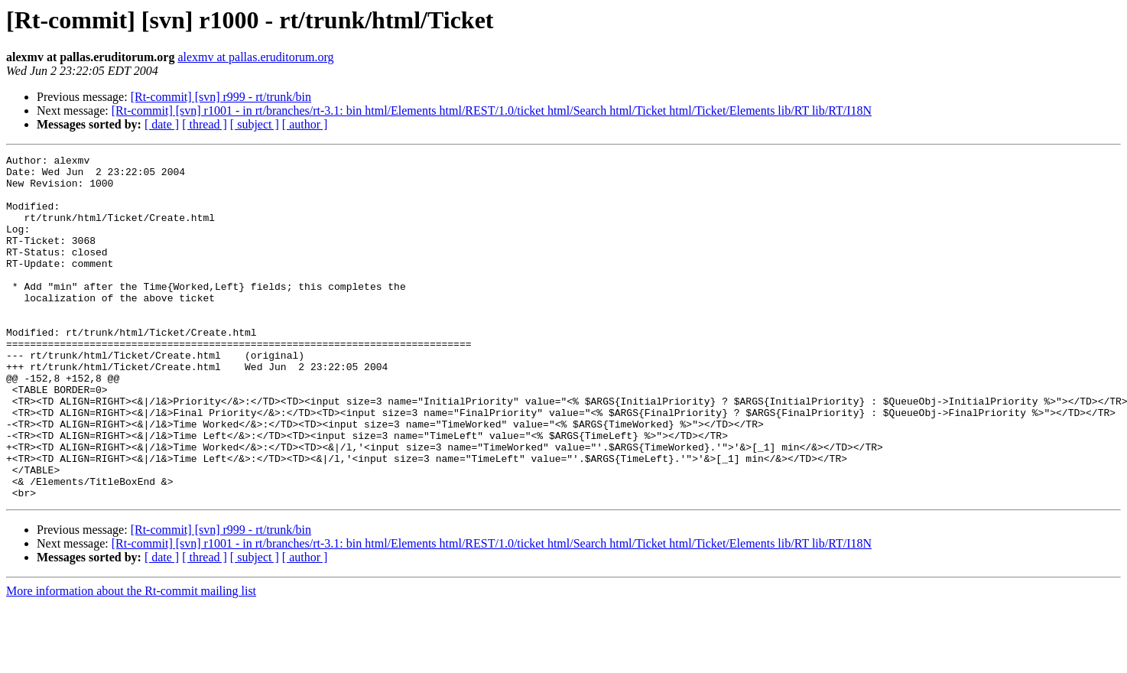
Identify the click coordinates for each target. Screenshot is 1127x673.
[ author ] (305, 124)
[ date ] (162, 124)
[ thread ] (204, 124)
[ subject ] (254, 124)
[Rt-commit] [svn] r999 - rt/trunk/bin (221, 96)
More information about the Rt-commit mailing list (131, 659)
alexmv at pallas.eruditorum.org (255, 56)
